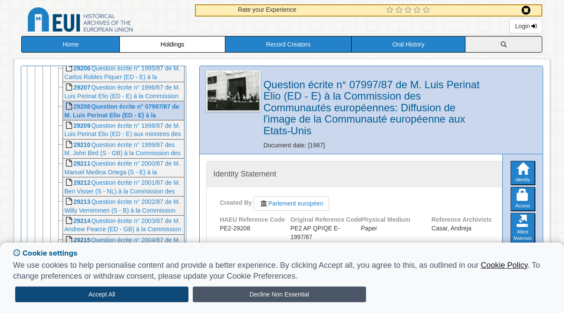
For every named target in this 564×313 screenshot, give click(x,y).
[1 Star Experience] (391, 10)
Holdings (172, 44)
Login (526, 26)
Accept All (102, 294)
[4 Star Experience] (418, 10)
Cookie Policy (504, 265)
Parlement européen (291, 203)
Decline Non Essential (279, 294)
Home (71, 44)
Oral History (408, 44)
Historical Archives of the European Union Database (104, 21)
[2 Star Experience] (400, 10)
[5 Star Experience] (427, 10)
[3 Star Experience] (409, 10)
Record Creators (288, 44)
